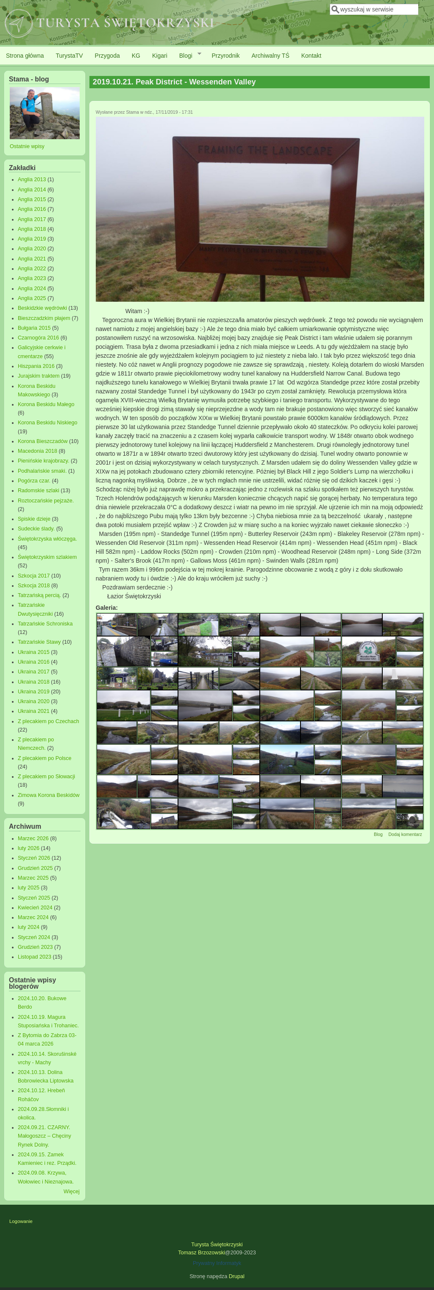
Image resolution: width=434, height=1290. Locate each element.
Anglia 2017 (32, 219)
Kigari (159, 55)
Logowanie (21, 1221)
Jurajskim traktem (39, 376)
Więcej (72, 1192)
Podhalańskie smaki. (42, 471)
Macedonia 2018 (37, 451)
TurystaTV (69, 55)
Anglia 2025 (32, 298)
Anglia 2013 (32, 179)
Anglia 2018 (32, 229)
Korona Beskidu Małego (46, 404)
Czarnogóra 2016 (38, 338)
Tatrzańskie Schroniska (45, 624)
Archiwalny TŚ (270, 55)
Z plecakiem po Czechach (48, 721)
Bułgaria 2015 (34, 328)
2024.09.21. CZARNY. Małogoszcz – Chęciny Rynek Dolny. (44, 1136)
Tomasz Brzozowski (201, 1253)
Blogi (187, 55)
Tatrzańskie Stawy (39, 642)
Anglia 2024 (32, 289)
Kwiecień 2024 (35, 908)
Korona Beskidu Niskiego (48, 423)
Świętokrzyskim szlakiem (47, 557)
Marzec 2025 (33, 878)
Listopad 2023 (34, 957)
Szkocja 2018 (34, 586)
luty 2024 (28, 927)
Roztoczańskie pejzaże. (46, 501)
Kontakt (311, 55)
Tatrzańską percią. (39, 595)
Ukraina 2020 (34, 701)
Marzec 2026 (33, 838)
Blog (378, 834)
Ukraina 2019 (34, 692)
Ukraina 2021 (34, 711)
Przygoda (107, 55)
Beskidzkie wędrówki (42, 308)
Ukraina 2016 (34, 662)
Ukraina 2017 (34, 672)
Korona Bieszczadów (43, 441)
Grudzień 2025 (35, 868)
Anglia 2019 (32, 239)
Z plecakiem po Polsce (45, 758)
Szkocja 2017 (34, 576)
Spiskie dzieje (34, 519)
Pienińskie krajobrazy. (44, 461)
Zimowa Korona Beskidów (49, 795)
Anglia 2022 (32, 269)
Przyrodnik (225, 55)
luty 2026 (28, 848)
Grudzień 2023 (35, 947)
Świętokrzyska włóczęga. (47, 539)
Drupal (237, 1276)
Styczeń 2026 (34, 858)
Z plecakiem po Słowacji (46, 777)
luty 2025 (28, 888)
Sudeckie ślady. (36, 529)
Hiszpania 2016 (36, 366)
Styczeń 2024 (34, 937)
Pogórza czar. (34, 481)
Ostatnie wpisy (27, 146)
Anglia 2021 (32, 259)
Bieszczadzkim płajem (44, 318)
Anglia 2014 (32, 190)
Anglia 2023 (32, 278)
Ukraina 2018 (34, 682)
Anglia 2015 (32, 199)
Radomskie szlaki (38, 491)
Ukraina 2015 (34, 652)
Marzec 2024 (33, 917)
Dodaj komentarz (405, 834)
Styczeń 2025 (34, 898)
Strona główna (25, 55)
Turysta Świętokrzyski (216, 1245)
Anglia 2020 (32, 249)
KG (136, 55)
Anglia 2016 (32, 209)
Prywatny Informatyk (217, 1263)
